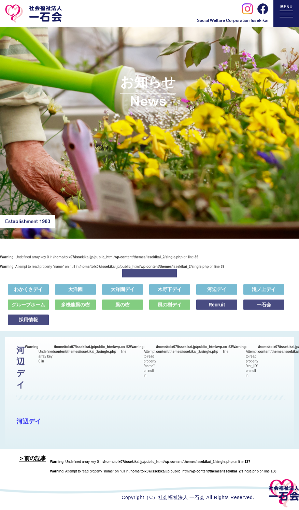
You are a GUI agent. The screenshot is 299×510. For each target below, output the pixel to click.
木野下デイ (170, 292)
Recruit (217, 307)
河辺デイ (216, 292)
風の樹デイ (170, 307)
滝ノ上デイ (264, 292)
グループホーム (28, 307)
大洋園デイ (122, 292)
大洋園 (75, 292)
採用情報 (28, 322)
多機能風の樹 (75, 307)
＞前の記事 (32, 458)
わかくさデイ (28, 292)
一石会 (264, 307)
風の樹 (122, 307)
